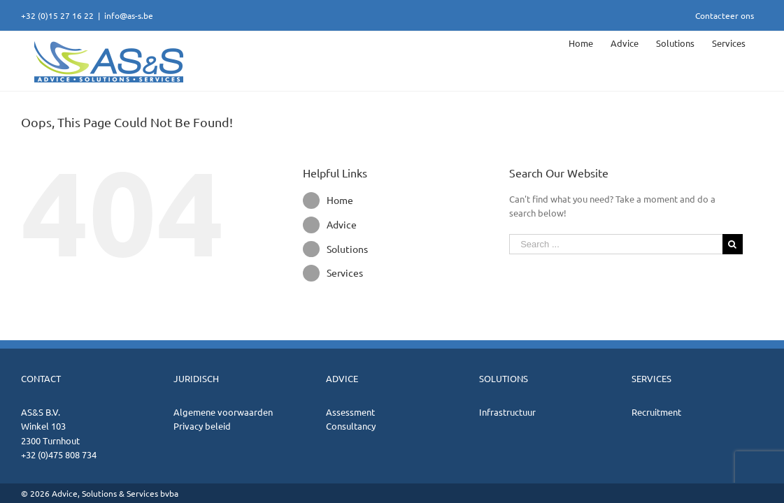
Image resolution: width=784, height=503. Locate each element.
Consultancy (351, 426)
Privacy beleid (202, 426)
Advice (342, 224)
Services (345, 272)
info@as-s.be (128, 15)
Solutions (347, 248)
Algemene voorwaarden (223, 412)
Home (340, 200)
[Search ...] (615, 244)
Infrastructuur (507, 412)
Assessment (350, 412)
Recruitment (656, 412)
